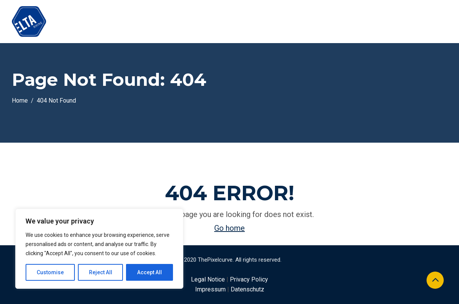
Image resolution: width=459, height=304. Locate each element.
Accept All (149, 272)
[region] (99, 249)
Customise (50, 272)
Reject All (100, 272)
